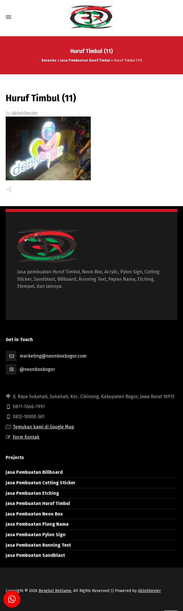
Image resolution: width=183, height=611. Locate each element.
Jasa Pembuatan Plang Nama (37, 524)
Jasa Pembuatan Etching (32, 493)
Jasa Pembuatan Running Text (38, 545)
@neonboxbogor (37, 369)
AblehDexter (25, 113)
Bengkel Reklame (55, 590)
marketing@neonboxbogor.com (53, 356)
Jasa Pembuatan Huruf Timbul (85, 60)
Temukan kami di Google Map (43, 427)
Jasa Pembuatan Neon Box (34, 514)
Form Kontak (26, 437)
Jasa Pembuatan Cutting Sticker (40, 482)
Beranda (48, 60)
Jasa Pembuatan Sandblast (35, 555)
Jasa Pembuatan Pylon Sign (36, 534)
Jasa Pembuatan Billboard (34, 472)
